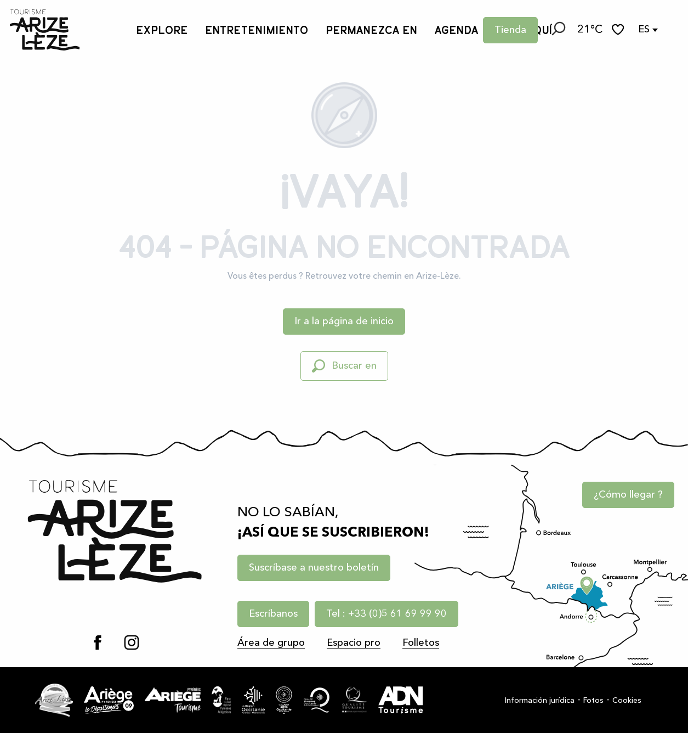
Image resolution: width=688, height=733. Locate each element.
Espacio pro (353, 643)
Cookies (626, 700)
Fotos (593, 700)
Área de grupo (271, 643)
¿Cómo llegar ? (628, 495)
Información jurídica (540, 700)
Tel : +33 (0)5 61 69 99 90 (386, 614)
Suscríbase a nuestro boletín (314, 568)
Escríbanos (273, 614)
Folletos (420, 643)
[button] (557, 30)
